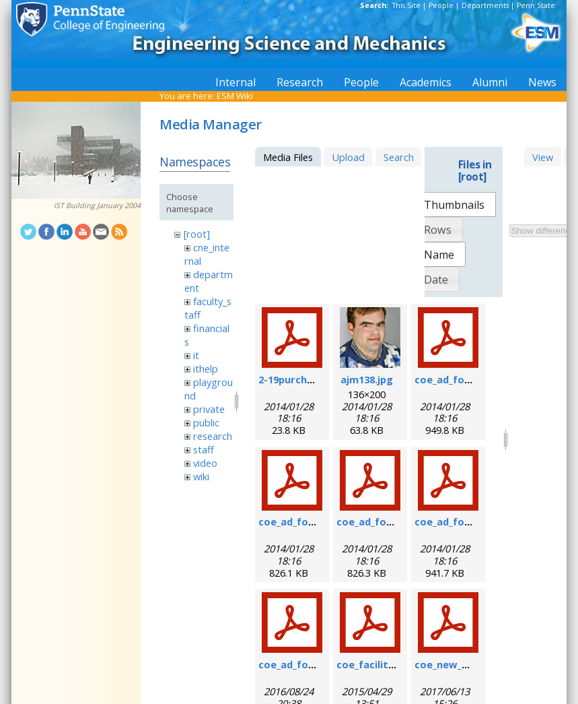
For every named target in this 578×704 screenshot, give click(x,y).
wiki (201, 476)
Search (399, 157)
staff (203, 449)
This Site (406, 5)
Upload (348, 157)
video (205, 463)
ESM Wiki (235, 96)
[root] (197, 234)
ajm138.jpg (366, 379)
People (441, 5)
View (542, 157)
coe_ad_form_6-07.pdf (468, 379)
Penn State (536, 5)
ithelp (205, 368)
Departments (485, 5)
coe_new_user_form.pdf (473, 664)
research (212, 436)
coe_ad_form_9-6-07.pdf (316, 521)
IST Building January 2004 (97, 205)
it (196, 355)
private (209, 409)
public (206, 422)
